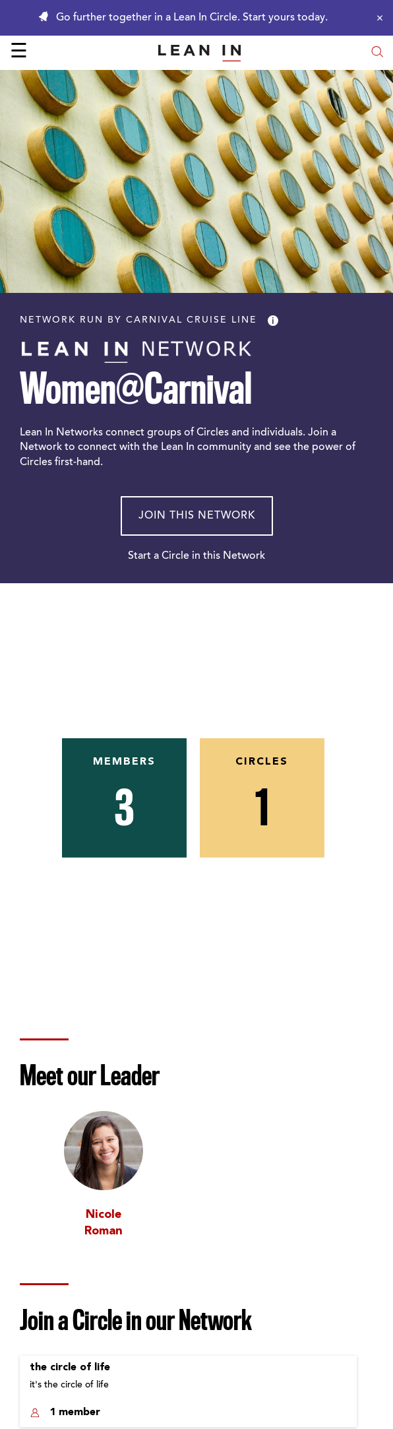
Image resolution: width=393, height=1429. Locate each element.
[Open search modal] (377, 53)
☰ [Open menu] (19, 53)
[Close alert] (376, 18)
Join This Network (196, 516)
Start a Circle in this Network (196, 556)
